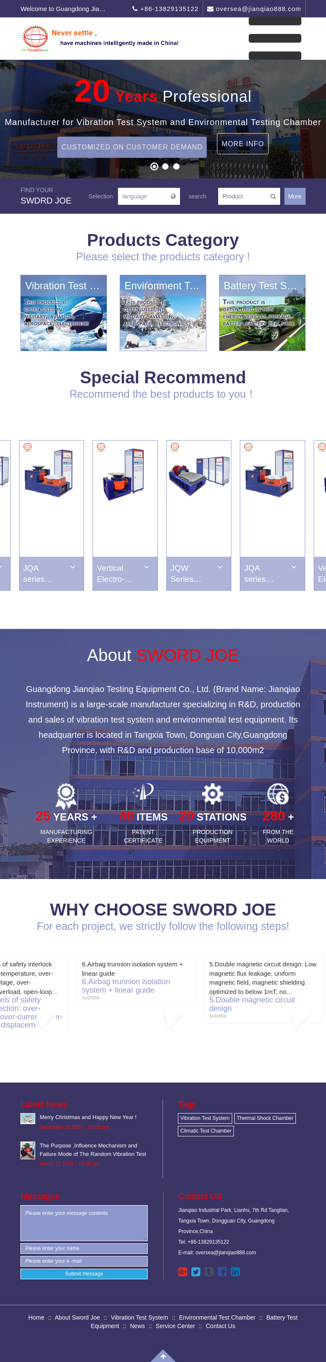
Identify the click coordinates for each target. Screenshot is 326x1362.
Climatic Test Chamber (205, 1131)
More (295, 196)
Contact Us (220, 1326)
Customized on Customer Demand (132, 160)
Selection (100, 196)
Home (36, 1317)
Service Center (175, 1326)
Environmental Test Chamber (217, 1317)
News (137, 1326)
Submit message (84, 1274)
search (197, 196)
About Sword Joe (77, 1317)
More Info (243, 130)
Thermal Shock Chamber (265, 1118)
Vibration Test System (205, 1118)
